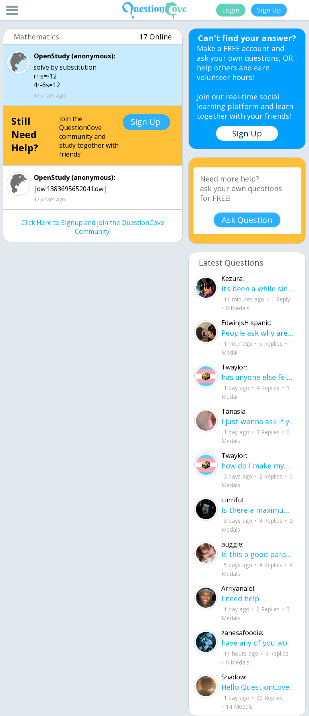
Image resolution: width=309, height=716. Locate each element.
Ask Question (247, 220)
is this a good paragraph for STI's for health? (258, 554)
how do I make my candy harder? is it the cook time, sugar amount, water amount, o (258, 465)
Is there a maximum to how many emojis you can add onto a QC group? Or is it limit (258, 510)
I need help (240, 598)
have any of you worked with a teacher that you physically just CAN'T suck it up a (258, 643)
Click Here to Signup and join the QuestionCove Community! (92, 227)
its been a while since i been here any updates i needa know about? (258, 288)
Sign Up (269, 10)
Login (230, 10)
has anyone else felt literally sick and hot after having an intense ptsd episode (258, 377)
